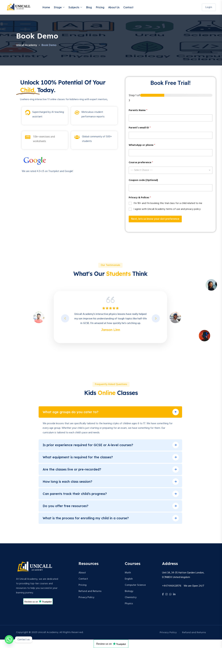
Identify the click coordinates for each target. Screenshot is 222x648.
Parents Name (138, 110)
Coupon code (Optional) (143, 180)
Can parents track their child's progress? (75, 494)
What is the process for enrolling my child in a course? (86, 518)
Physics (129, 604)
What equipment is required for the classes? (78, 457)
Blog (89, 7)
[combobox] (170, 170)
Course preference (141, 162)
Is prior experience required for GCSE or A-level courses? (88, 445)
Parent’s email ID (140, 127)
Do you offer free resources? (65, 506)
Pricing (100, 7)
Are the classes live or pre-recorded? (72, 469)
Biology (129, 591)
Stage (58, 7)
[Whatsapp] (9, 639)
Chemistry (130, 597)
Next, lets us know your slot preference (155, 219)
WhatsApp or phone (142, 145)
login (208, 7)
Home (46, 7)
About (82, 573)
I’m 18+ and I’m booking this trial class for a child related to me (168, 203)
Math (128, 573)
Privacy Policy (86, 597)
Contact (128, 7)
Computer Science (135, 585)
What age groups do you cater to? (70, 412)
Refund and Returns (90, 591)
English (129, 579)
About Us (113, 7)
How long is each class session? (67, 481)
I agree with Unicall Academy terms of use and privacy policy (167, 209)
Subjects (73, 7)
